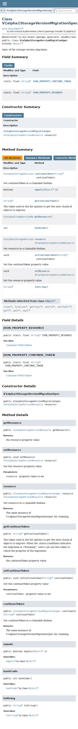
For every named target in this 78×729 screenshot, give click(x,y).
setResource (42, 271)
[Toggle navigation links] (5, 3)
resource (40, 239)
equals (39, 189)
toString (40, 287)
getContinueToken (45, 200)
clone (6, 306)
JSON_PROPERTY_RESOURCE (48, 92)
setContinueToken (45, 255)
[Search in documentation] (64, 11)
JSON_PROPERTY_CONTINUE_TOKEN (52, 81)
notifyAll (63, 306)
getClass (35, 306)
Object (17, 43)
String (25, 81)
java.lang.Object (12, 28)
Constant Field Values (19, 345)
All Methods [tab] (12, 158)
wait (6, 310)
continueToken (43, 173)
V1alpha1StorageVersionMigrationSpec (30, 10)
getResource (42, 216)
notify (49, 306)
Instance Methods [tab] (38, 158)
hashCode (40, 228)
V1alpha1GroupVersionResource (24, 135)
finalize (20, 306)
